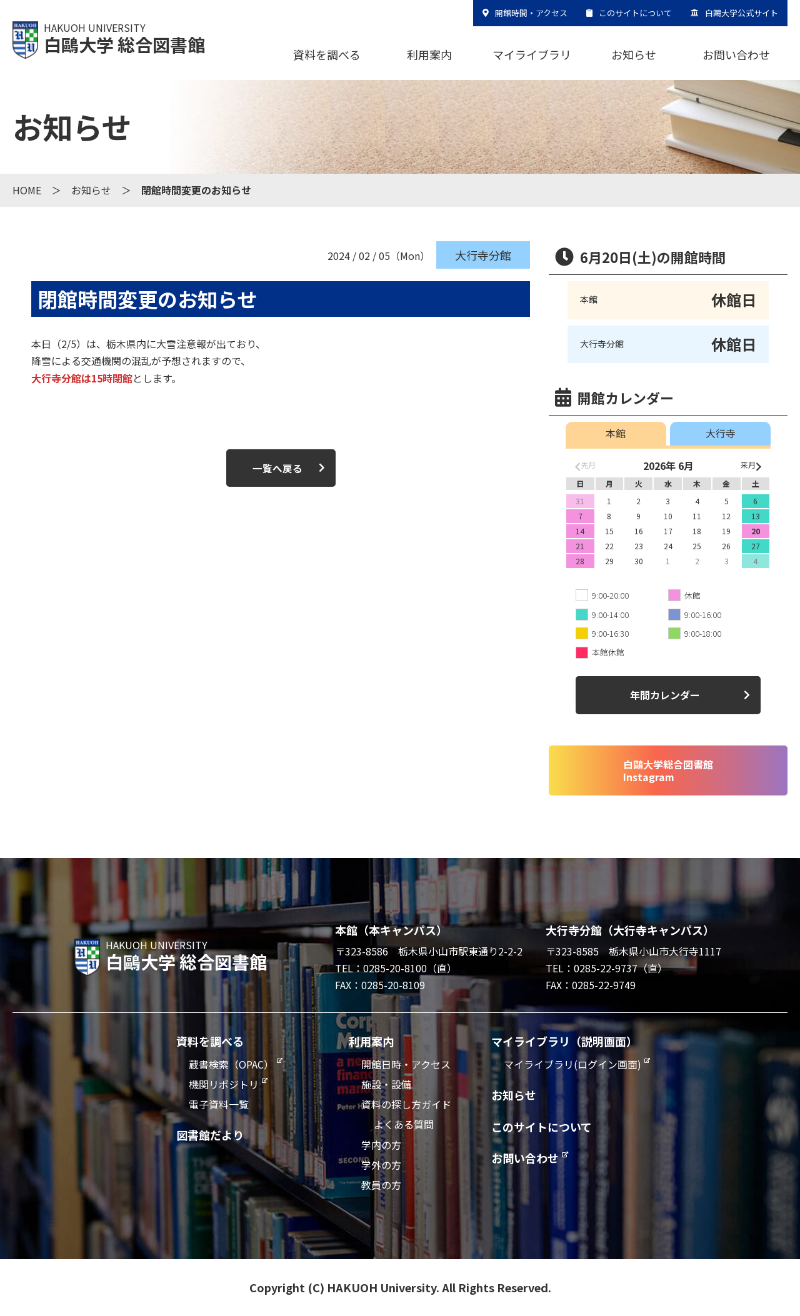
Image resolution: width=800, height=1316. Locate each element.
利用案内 (429, 54)
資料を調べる (327, 54)
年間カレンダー (665, 694)
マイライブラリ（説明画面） (564, 1041)
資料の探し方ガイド (406, 1104)
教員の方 (381, 1184)
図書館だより (210, 1135)
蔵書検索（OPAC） (231, 1064)
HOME (26, 189)
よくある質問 (404, 1124)
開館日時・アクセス (406, 1064)
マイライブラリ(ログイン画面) (572, 1064)
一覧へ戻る (277, 468)
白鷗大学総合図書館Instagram (668, 770)
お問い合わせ (736, 54)
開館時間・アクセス (531, 13)
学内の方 (381, 1144)
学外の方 (381, 1164)
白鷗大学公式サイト (741, 13)
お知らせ (633, 54)
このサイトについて (635, 13)
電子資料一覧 (219, 1104)
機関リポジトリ (224, 1084)
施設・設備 (386, 1084)
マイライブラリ (531, 54)
